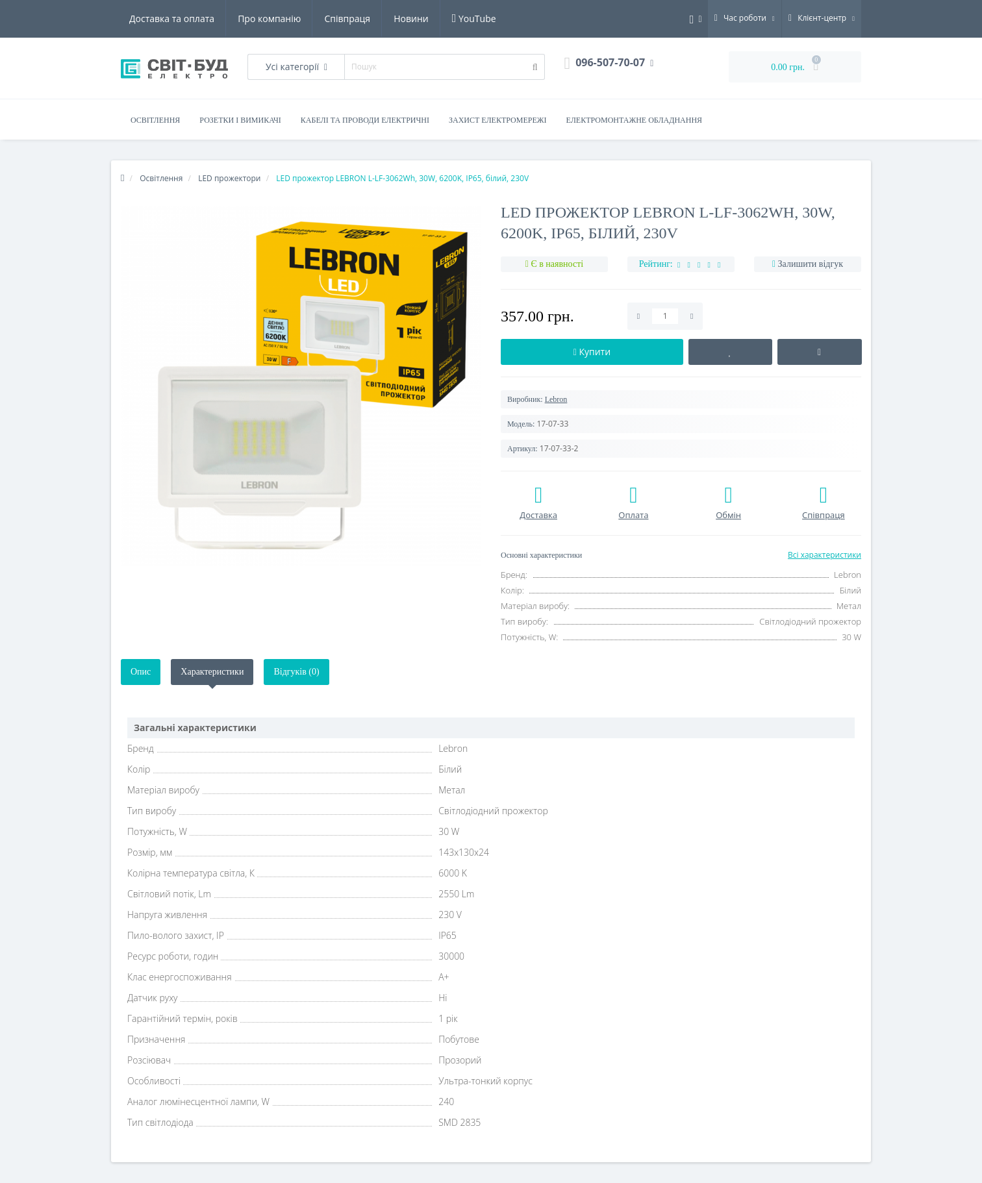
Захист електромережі (498, 120)
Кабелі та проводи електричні (365, 120)
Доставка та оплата (171, 18)
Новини (411, 18)
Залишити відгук (810, 264)
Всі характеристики (824, 554)
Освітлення (155, 120)
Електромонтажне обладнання (634, 120)
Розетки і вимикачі (240, 120)
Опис (141, 672)
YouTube (474, 18)
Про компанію (269, 18)
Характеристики (212, 672)
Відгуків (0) (296, 672)
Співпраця (347, 18)
